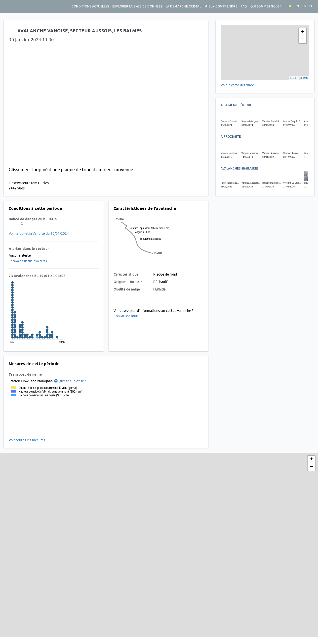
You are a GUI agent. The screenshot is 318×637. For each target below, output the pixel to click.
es (304, 6)
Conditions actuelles (90, 6)
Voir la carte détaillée (237, 85)
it (310, 6)
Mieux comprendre (220, 6)
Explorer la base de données (137, 6)
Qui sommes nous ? (266, 6)
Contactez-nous (126, 316)
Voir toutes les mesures (27, 440)
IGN (305, 78)
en (297, 6)
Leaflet (294, 78)
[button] (69, 381)
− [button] (302, 39)
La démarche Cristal (183, 6)
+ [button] (302, 32)
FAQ (244, 6)
